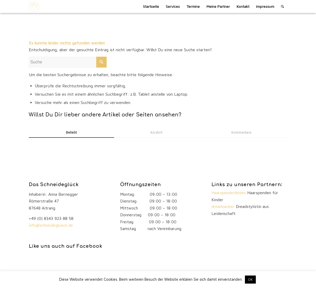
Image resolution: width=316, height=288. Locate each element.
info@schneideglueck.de (51, 225)
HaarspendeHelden (229, 192)
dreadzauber (223, 206)
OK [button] (250, 279)
